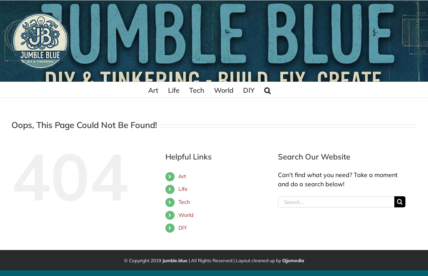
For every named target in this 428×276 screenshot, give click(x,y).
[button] (306, 89)
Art (182, 176)
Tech (184, 202)
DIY (182, 227)
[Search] (399, 201)
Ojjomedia (293, 260)
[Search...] (336, 201)
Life (183, 189)
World (185, 215)
